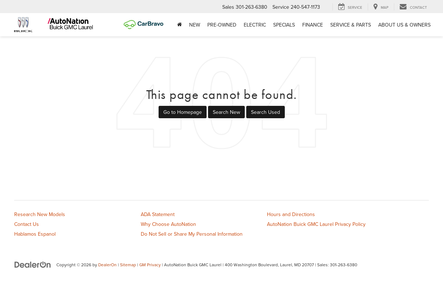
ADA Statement (158, 214)
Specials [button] (284, 24)
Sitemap (128, 265)
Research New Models (39, 214)
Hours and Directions (291, 214)
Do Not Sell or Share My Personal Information (192, 234)
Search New (226, 112)
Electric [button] (255, 24)
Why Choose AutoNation (168, 224)
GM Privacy (150, 265)
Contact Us (26, 224)
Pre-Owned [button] (221, 24)
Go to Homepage (182, 112)
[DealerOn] (32, 264)
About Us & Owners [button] (404, 24)
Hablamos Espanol (35, 234)
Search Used (265, 112)
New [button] (194, 24)
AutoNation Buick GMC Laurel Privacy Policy (316, 224)
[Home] (179, 24)
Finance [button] (312, 24)
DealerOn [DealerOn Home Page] (107, 265)
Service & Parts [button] (350, 24)
